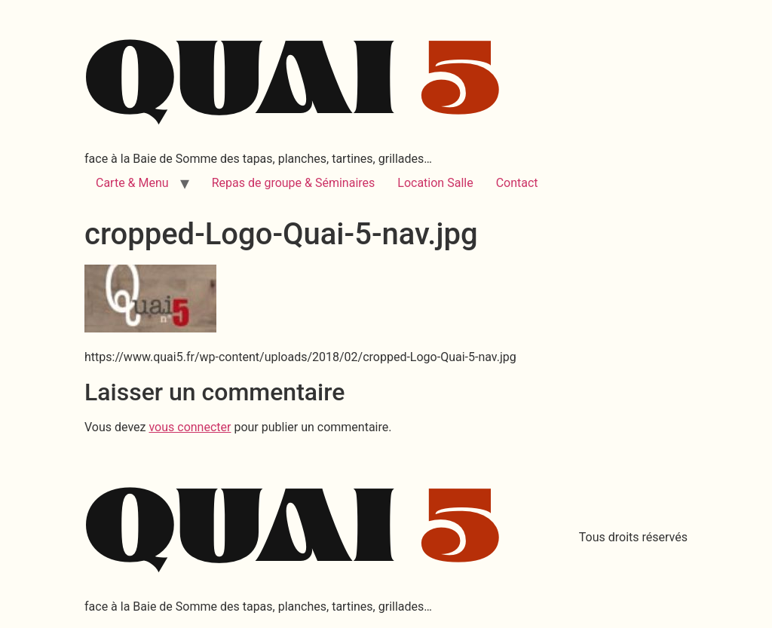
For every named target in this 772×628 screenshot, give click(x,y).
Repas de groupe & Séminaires (293, 183)
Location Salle (435, 183)
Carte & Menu (132, 183)
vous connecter (190, 427)
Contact (517, 183)
